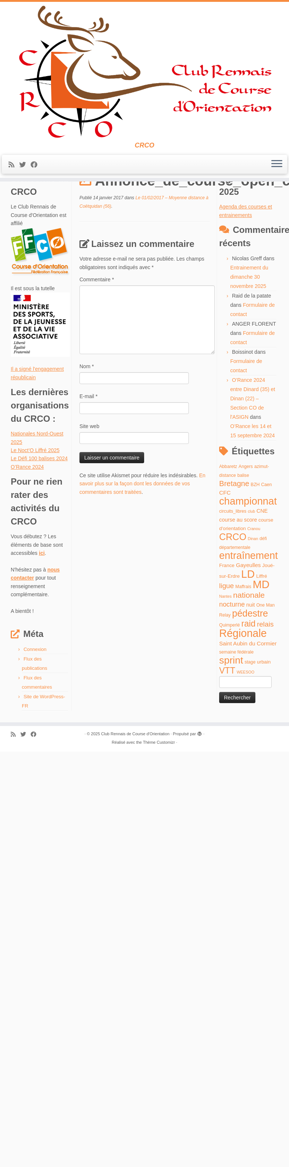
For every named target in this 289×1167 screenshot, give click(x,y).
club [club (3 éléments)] (251, 558)
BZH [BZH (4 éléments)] (255, 532)
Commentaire (96, 327)
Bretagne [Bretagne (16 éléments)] (234, 531)
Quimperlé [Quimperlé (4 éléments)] (229, 672)
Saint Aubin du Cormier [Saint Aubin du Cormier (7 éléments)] (248, 690)
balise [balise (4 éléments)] (243, 522)
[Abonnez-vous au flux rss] (13, 169)
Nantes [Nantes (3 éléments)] (225, 643)
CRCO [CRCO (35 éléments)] (232, 584)
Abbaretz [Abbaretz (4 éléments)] (228, 513)
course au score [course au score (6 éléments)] (238, 567)
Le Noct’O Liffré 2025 (35, 498)
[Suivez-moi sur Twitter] (25, 169)
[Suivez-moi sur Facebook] (36, 169)
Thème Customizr (159, 789)
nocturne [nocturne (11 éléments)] (232, 651)
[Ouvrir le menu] (276, 168)
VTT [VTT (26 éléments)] (227, 717)
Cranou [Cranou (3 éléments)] (253, 575)
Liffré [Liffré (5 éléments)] (261, 623)
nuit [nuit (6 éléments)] (250, 652)
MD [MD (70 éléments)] (261, 631)
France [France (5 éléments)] (227, 612)
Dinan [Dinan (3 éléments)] (253, 586)
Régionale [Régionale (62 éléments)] (243, 680)
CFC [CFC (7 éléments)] (225, 540)
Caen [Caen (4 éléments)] (266, 532)
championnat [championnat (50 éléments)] (248, 548)
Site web (89, 473)
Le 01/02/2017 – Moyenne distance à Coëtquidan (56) (95, 199)
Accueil (19, 199)
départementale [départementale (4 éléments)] (234, 594)
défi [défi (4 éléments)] (263, 585)
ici (42, 600)
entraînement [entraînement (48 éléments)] (248, 602)
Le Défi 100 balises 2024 (39, 506)
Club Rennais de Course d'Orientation (135, 781)
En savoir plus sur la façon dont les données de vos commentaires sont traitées (142, 531)
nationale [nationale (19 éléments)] (249, 642)
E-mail (88, 444)
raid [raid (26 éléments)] (248, 670)
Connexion (35, 696)
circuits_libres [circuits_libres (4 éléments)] (232, 558)
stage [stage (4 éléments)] (250, 709)
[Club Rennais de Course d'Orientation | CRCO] (144, 74)
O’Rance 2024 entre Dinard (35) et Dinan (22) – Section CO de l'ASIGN (252, 445)
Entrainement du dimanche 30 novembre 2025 (249, 324)
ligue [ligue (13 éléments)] (226, 633)
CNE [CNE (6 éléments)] (262, 558)
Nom (86, 414)
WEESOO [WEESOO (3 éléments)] (245, 719)
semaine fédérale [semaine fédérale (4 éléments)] (236, 699)
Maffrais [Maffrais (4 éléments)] (243, 634)
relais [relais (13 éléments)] (265, 671)
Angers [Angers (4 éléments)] (246, 513)
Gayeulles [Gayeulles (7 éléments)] (248, 612)
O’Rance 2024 (27, 514)
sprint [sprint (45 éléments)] (231, 707)
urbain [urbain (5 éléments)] (264, 709)
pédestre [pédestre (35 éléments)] (250, 660)
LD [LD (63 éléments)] (248, 621)
